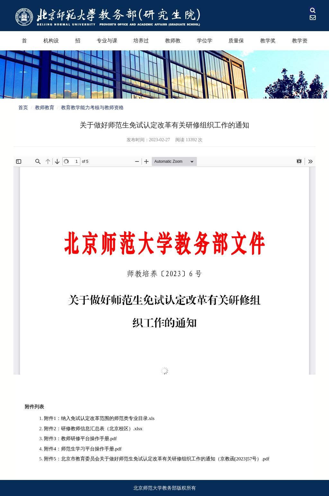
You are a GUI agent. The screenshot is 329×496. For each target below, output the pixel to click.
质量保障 (236, 44)
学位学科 (204, 44)
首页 (24, 44)
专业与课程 (107, 44)
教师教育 (173, 44)
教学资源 (299, 44)
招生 (77, 44)
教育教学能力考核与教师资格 (92, 107)
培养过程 (141, 44)
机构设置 (51, 44)
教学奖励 (268, 44)
